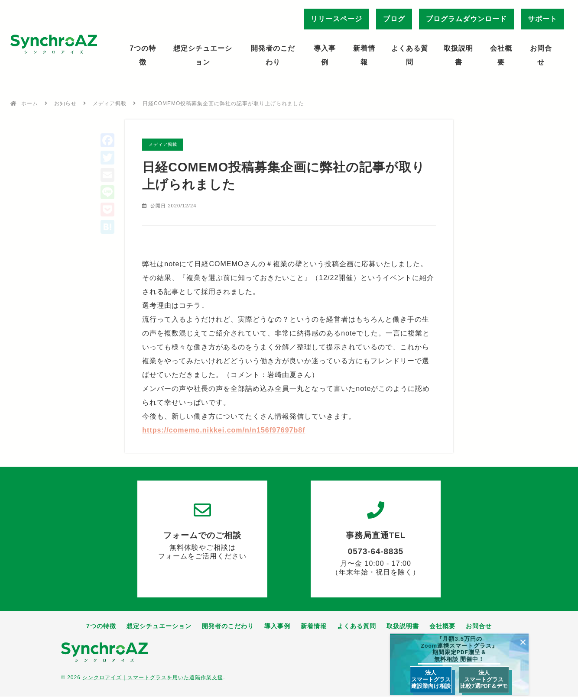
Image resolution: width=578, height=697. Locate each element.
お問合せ (541, 55)
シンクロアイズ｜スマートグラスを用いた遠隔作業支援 (152, 678)
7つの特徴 (143, 55)
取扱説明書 (458, 55)
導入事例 (325, 55)
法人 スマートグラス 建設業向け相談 (431, 679)
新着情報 (364, 55)
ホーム (29, 103)
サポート (542, 19)
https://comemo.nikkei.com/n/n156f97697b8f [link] (223, 430)
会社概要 (501, 55)
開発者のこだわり (273, 55)
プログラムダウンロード (466, 19)
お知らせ (65, 103)
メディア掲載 (110, 103)
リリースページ (336, 19)
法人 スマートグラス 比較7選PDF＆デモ (483, 679)
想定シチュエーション (202, 55)
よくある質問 (409, 55)
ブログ (394, 19)
